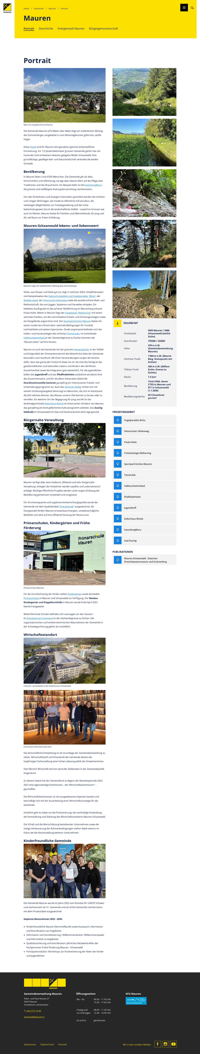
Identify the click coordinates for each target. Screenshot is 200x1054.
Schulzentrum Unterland (40, 618)
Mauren (52, 8)
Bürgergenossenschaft (103, 28)
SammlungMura (93, 184)
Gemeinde (39, 8)
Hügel (33, 146)
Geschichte (46, 28)
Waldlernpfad (31, 300)
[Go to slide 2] (91, 233)
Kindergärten (75, 593)
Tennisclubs (73, 333)
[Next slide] (102, 256)
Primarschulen (32, 598)
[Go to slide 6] (101, 233)
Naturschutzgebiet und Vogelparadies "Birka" (72, 296)
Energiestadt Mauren (71, 28)
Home (26, 8)
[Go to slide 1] (89, 233)
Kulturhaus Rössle (54, 403)
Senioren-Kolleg (73, 386)
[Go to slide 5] (99, 233)
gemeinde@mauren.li (34, 1016)
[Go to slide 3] (94, 233)
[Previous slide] (26, 256)
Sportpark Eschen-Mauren (77, 321)
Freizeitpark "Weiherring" (78, 312)
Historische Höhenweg (55, 300)
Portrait (64, 8)
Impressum (30, 1044)
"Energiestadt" (66, 506)
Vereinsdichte (81, 349)
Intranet (62, 1044)
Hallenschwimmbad (34, 337)
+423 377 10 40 (33, 1010)
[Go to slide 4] (96, 233)
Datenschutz (47, 1044)
